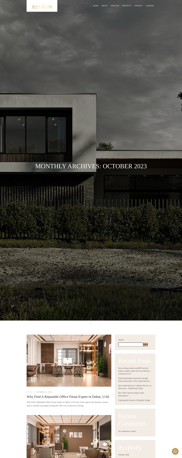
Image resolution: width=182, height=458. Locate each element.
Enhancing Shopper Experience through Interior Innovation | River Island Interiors (134, 379)
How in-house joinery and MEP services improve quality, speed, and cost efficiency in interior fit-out (134, 371)
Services (115, 6)
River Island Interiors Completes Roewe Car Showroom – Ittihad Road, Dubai (134, 387)
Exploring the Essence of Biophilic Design (134, 400)
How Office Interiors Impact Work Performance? (131, 394)
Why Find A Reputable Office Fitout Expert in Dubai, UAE (68, 397)
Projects (126, 6)
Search (121, 340)
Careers (150, 6)
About (104, 6)
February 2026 (123, 455)
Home (95, 6)
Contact (138, 6)
